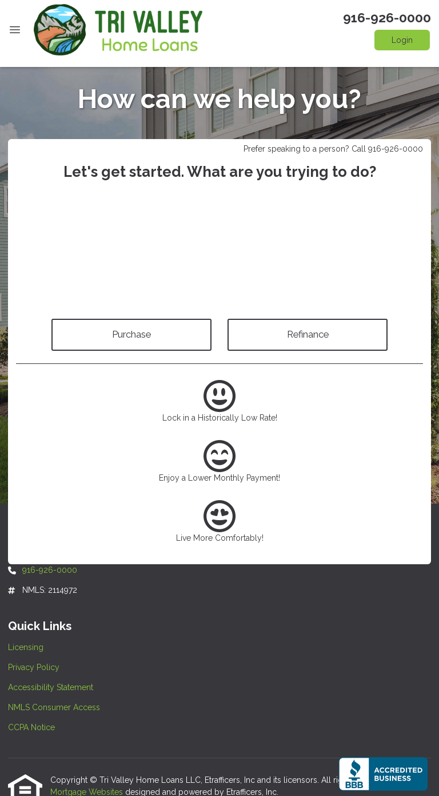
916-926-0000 (387, 17)
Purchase (131, 334)
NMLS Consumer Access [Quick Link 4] (54, 707)
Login (402, 40)
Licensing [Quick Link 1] (25, 647)
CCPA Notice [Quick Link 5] (31, 727)
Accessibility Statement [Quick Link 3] (50, 687)
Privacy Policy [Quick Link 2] (33, 667)
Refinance (308, 334)
